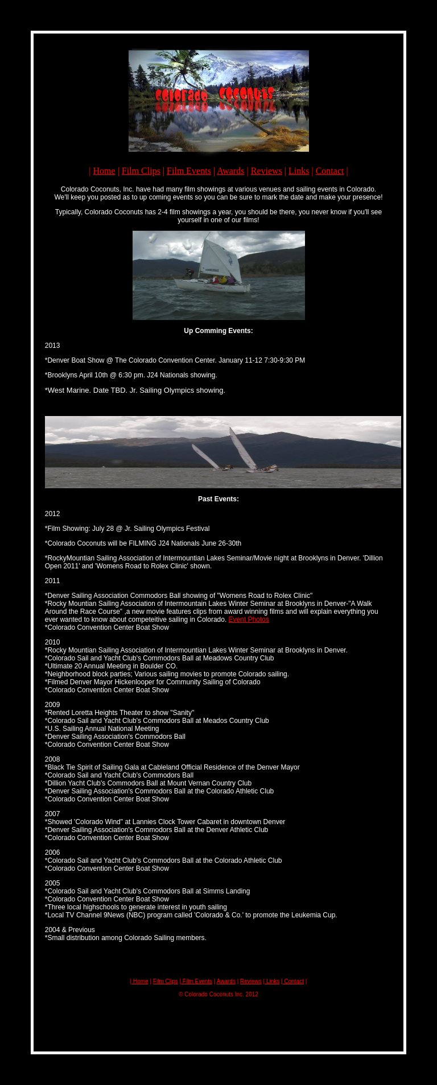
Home (104, 171)
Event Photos (249, 619)
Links (298, 171)
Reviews (266, 171)
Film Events (189, 171)
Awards (230, 171)
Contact (330, 171)
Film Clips (141, 171)
